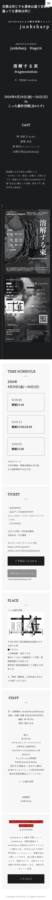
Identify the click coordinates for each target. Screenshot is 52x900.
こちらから (26, 878)
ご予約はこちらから (26, 561)
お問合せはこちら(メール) (22, 573)
